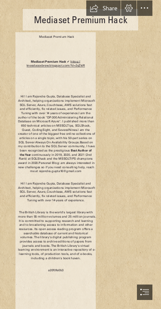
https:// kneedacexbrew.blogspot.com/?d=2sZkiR (56, 63)
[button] (103, 8)
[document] (80, 154)
